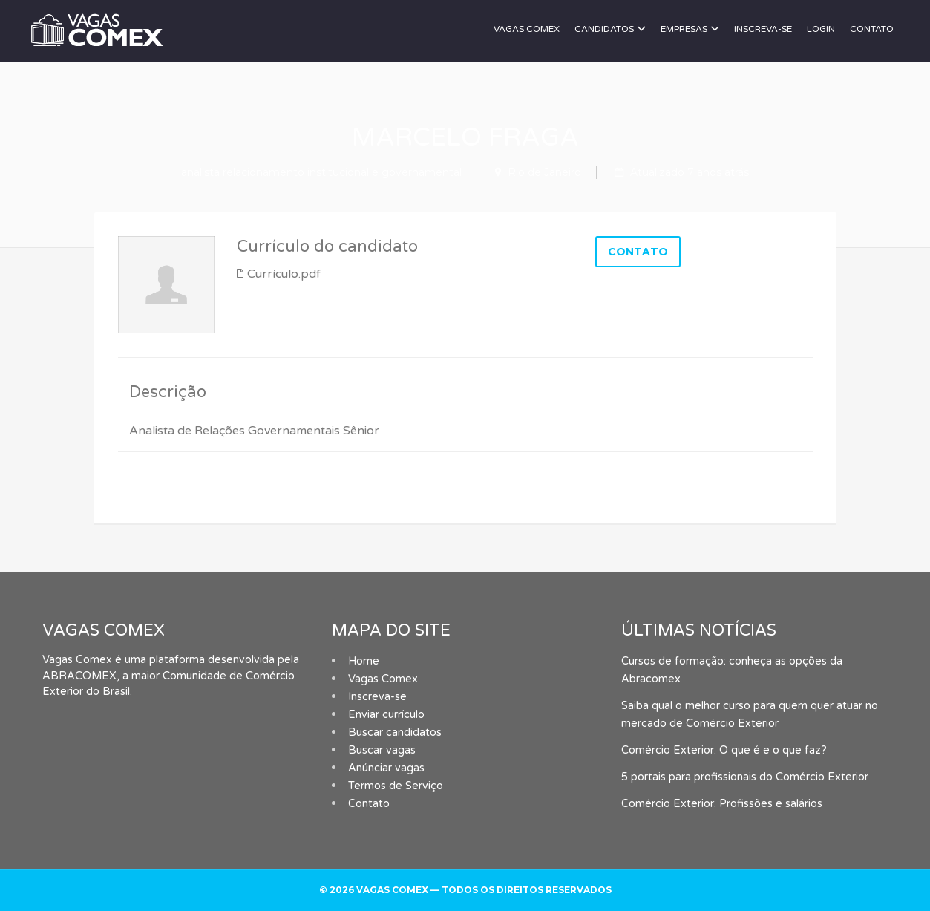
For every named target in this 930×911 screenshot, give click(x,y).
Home (363, 661)
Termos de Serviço (395, 786)
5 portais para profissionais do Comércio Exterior (744, 777)
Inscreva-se (763, 29)
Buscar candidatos (395, 732)
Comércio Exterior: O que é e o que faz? (724, 750)
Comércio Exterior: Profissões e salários (721, 803)
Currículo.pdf (284, 274)
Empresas (684, 29)
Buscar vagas (382, 750)
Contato (872, 29)
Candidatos (604, 29)
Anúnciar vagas (386, 768)
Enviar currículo (386, 714)
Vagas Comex (527, 29)
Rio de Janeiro (544, 172)
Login (821, 29)
